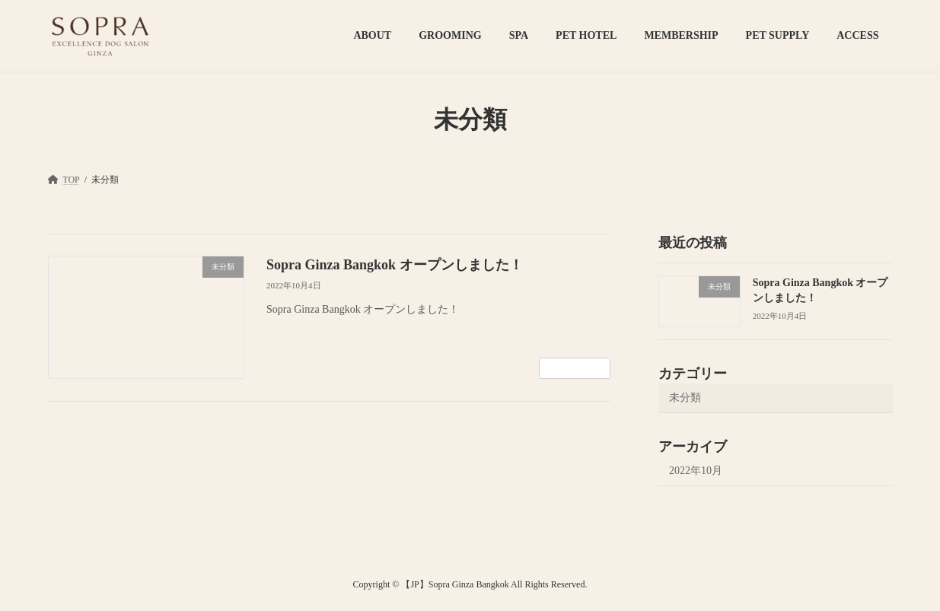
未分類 (685, 397)
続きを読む (574, 368)
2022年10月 (695, 470)
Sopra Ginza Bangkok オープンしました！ (394, 264)
